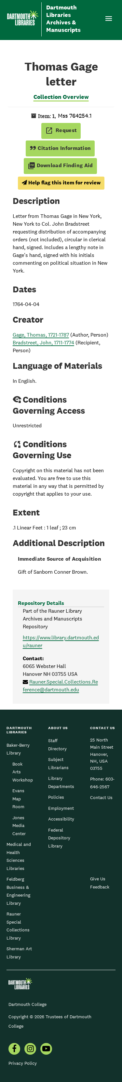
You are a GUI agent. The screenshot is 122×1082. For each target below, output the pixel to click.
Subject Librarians (58, 763)
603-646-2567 (102, 783)
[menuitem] (14, 1049)
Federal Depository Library (59, 838)
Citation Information (60, 148)
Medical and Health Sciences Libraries (19, 856)
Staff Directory (57, 744)
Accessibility (61, 819)
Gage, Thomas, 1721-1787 (41, 334)
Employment (61, 808)
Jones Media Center (19, 825)
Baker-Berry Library (18, 749)
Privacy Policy (22, 1063)
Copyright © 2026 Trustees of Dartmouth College (49, 1021)
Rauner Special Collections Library (18, 926)
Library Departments (61, 782)
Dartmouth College (27, 1004)
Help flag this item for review (61, 182)
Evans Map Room (18, 798)
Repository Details (41, 603)
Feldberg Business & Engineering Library (18, 891)
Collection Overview (61, 96)
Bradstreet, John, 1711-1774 (43, 342)
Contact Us (101, 797)
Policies (56, 797)
